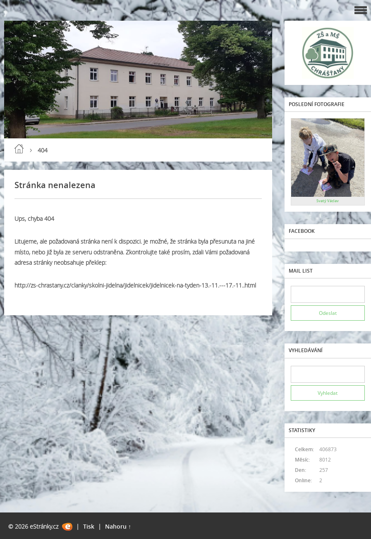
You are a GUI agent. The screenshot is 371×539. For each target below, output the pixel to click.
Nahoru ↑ (118, 526)
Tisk (88, 526)
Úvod (19, 149)
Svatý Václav (327, 200)
